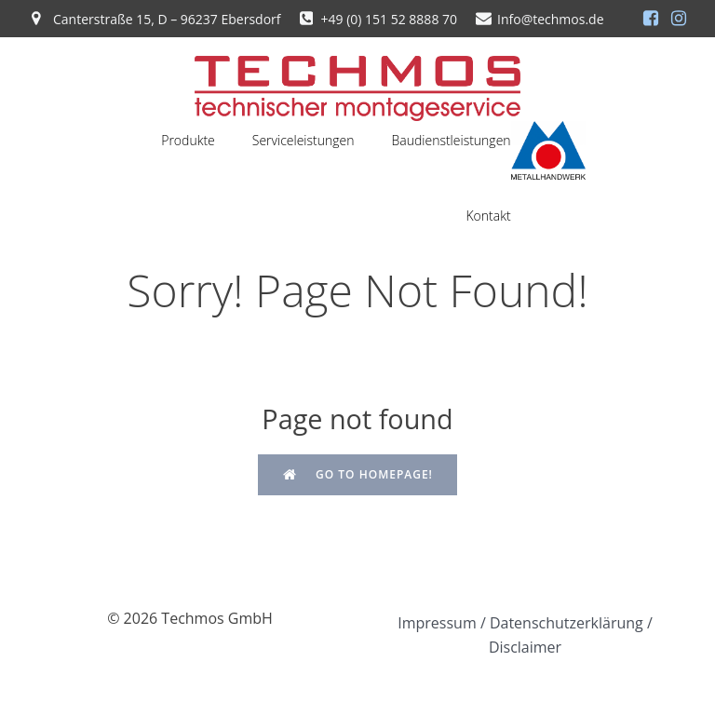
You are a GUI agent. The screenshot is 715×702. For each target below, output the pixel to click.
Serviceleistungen (303, 140)
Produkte (188, 140)
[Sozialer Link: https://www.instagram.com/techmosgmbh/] (679, 19)
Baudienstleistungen (451, 140)
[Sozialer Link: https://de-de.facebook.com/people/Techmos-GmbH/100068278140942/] (651, 19)
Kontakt (487, 215)
